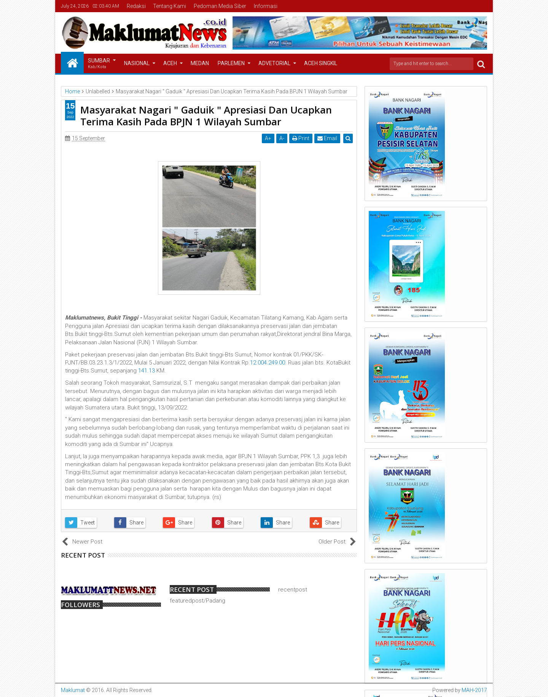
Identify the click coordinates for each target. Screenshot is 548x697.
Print (301, 138)
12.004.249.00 (267, 362)
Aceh (170, 63)
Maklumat (73, 690)
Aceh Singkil (320, 63)
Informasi (265, 6)
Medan (200, 63)
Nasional (137, 63)
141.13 (146, 370)
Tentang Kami (169, 6)
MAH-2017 (474, 690)
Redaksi (136, 6)
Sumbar (99, 64)
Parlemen (231, 63)
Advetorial (274, 63)
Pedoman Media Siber (220, 6)
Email (328, 138)
